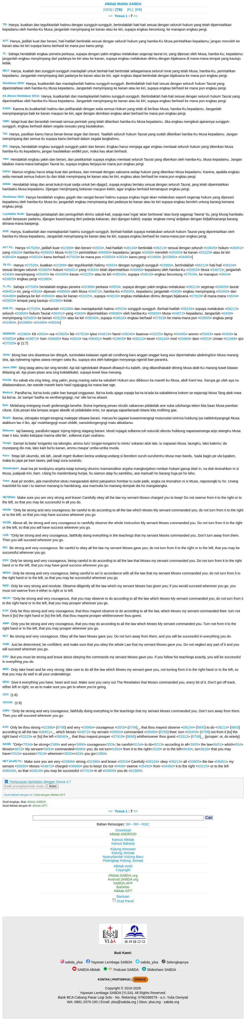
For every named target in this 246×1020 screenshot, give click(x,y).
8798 (61, 727)
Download (123, 830)
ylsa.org (154, 1002)
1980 (101, 754)
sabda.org (171, 1002)
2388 (54, 744)
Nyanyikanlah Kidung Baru (123, 857)
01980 (154, 257)
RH (136, 824)
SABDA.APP (123, 883)
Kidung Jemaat (123, 853)
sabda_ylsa (71, 962)
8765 (163, 732)
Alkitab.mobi (123, 866)
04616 (36, 257)
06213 (160, 248)
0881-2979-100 (86, 1002)
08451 (236, 248)
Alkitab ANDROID (123, 834)
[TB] (118, 10)
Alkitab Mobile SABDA (123, 4)
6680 (80, 749)
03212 (183, 736)
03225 (205, 252)
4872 (18, 749)
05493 (176, 252)
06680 (105, 252)
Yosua (120, 16)
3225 (156, 749)
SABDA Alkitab (86, 970)
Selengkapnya (174, 962)
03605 (210, 248)
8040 (187, 749)
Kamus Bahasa (123, 843)
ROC (145, 824)
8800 (201, 727)
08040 (9, 257)
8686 (131, 736)
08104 (130, 248)
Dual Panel (123, 901)
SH (128, 824)
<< (111, 16)
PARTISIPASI (121, 979)
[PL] (130, 10)
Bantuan (123, 896)
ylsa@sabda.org (123, 1002)
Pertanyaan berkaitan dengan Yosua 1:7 (40, 782)
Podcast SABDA (121, 970)
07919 (73, 257)
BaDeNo (123, 887)
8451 (217, 744)
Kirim (52, 786)
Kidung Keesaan (123, 849)
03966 (170, 257)
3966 (80, 744)
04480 (185, 257)
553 (110, 744)
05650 (47, 252)
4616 (204, 749)
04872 (71, 252)
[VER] (107, 10)
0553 (98, 248)
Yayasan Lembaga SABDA (109, 962)
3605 (194, 744)
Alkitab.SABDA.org (123, 875)
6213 (158, 744)
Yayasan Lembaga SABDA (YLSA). (107, 993)
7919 (16, 754)
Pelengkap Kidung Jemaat (123, 860)
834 (238, 744)
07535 (33, 248)
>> (135, 16)
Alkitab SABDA (36, 801)
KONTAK (104, 979)
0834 (17, 252)
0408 (148, 252)
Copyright (123, 870)
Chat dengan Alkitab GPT (49, 794)
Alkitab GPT (39, 805)
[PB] (138, 10)
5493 (116, 749)
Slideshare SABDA (159, 970)
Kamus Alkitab (123, 840)
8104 (138, 744)
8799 (205, 732)
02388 (67, 248)
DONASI (140, 979)
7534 (27, 744)
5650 (48, 749)
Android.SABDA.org (123, 879)
